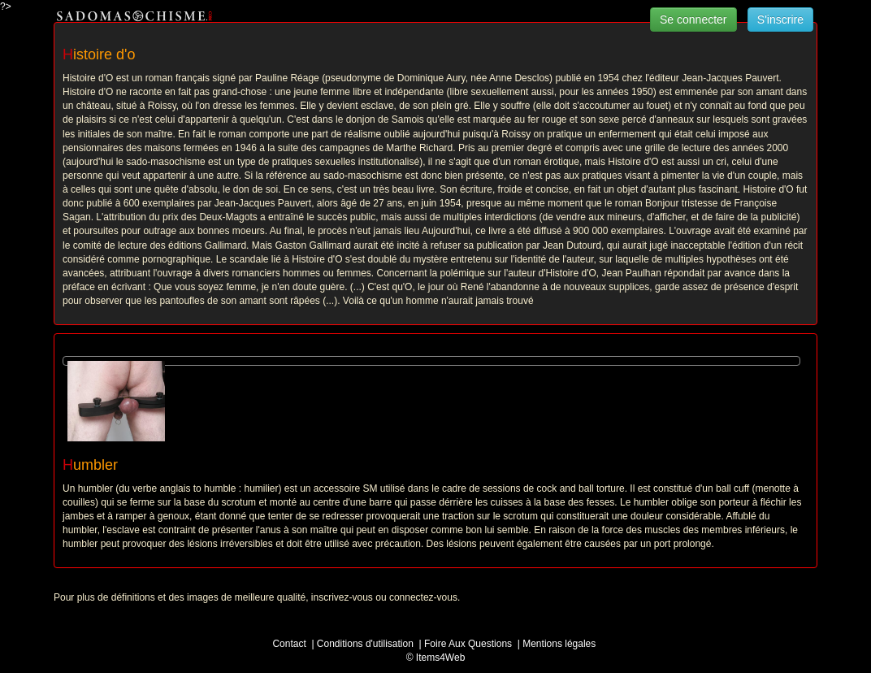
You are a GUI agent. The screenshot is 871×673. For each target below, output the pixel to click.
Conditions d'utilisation (365, 643)
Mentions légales (559, 643)
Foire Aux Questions (468, 643)
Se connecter (693, 19)
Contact (289, 643)
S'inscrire (780, 19)
